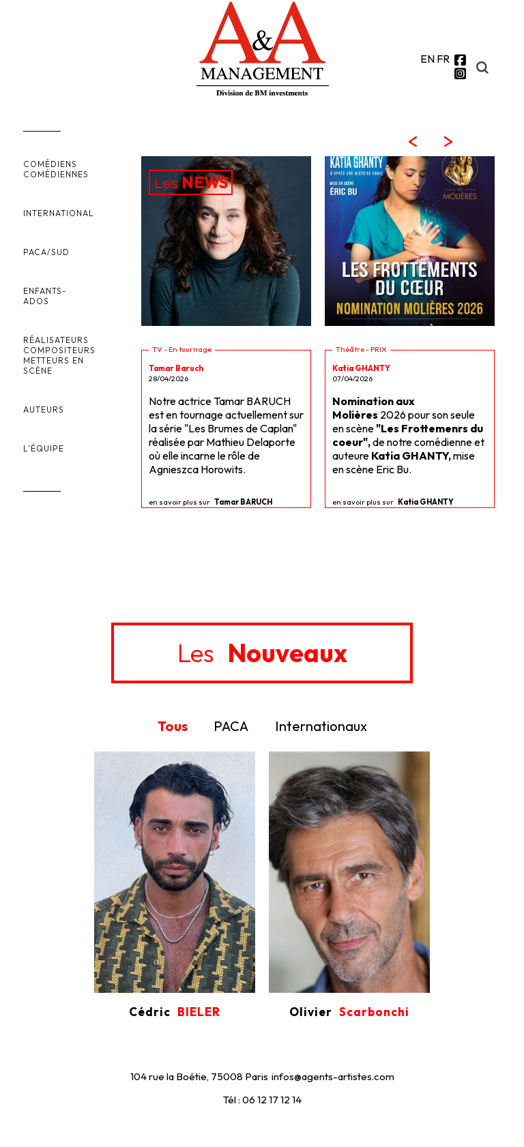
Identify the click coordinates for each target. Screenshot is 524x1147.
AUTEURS (43, 409)
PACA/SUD (46, 252)
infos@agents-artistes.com (333, 1076)
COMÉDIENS (50, 164)
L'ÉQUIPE (43, 448)
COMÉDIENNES (56, 174)
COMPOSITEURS (59, 350)
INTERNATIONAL (58, 213)
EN (427, 58)
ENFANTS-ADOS (45, 296)
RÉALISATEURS (56, 340)
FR (443, 58)
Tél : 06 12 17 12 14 (262, 1099)
